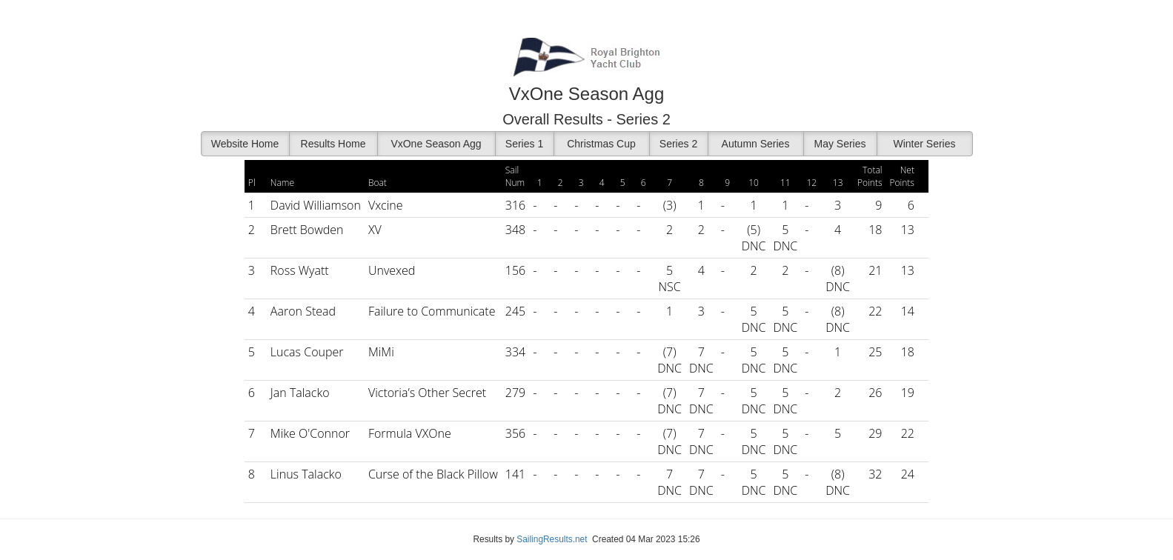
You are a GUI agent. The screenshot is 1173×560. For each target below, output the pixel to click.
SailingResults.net (551, 539)
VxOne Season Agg (436, 144)
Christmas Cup (601, 144)
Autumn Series (756, 144)
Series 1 (524, 144)
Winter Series (924, 144)
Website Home (245, 144)
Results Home (333, 144)
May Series (839, 144)
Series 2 (678, 144)
